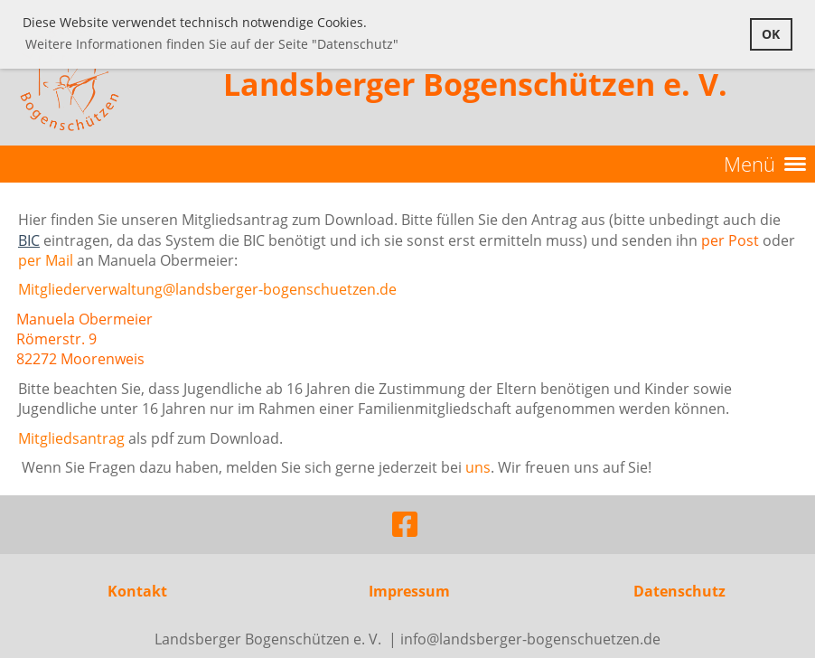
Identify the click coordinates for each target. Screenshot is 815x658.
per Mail (45, 260)
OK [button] (771, 33)
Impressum (409, 591)
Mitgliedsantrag (73, 438)
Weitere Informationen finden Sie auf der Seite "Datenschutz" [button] (211, 43)
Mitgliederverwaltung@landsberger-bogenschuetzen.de (207, 289)
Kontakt (137, 591)
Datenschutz (679, 591)
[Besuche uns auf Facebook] (404, 523)
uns (478, 467)
